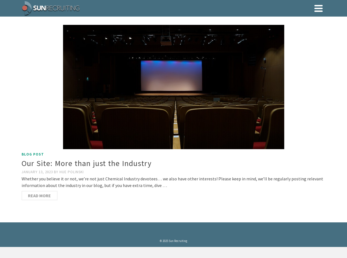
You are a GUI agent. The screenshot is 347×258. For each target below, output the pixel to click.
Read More (39, 195)
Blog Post (33, 154)
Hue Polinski (71, 172)
